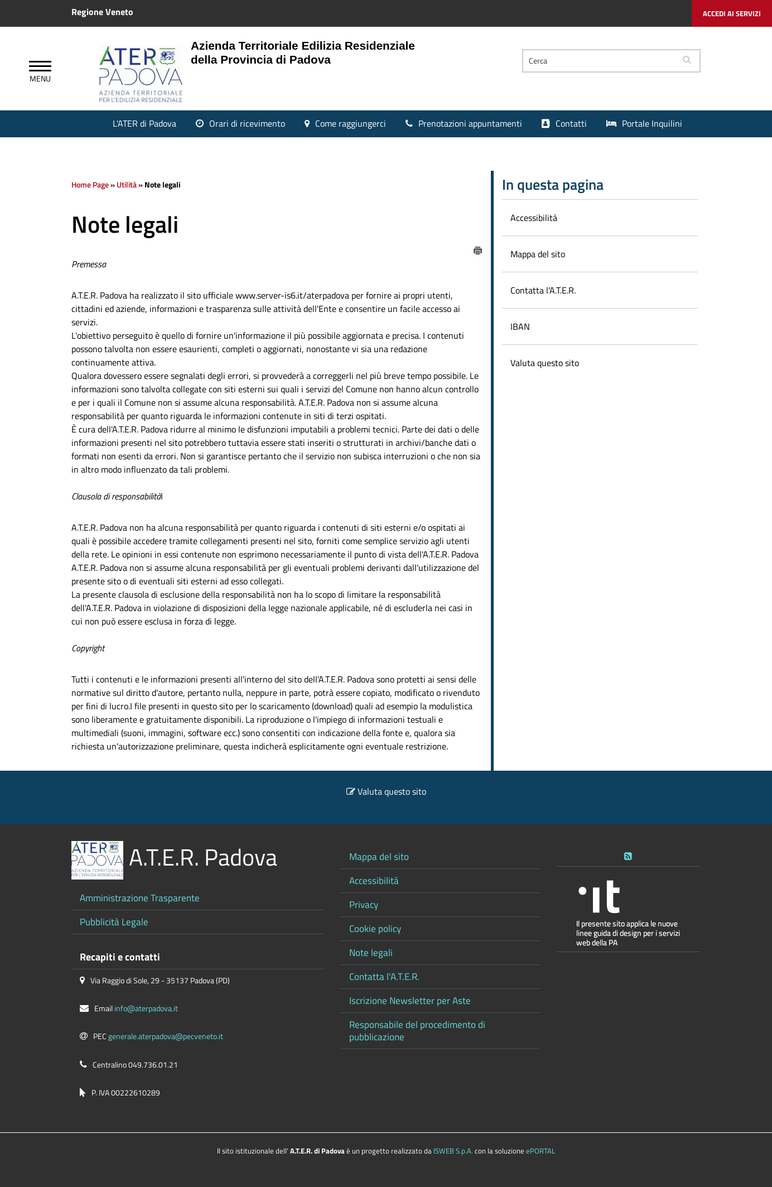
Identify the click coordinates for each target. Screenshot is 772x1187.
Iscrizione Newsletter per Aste (410, 1000)
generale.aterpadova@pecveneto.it (165, 1036)
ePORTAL (540, 1150)
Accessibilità (374, 880)
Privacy (363, 904)
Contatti (571, 123)
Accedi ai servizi (732, 13)
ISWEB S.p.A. (453, 1150)
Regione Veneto (102, 11)
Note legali (371, 952)
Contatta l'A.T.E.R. (384, 976)
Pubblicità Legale (114, 921)
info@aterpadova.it (146, 1008)
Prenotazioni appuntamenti (470, 123)
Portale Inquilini (652, 123)
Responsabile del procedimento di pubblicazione (417, 1030)
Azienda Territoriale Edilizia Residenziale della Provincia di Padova (303, 52)
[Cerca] (598, 60)
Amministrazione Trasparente (140, 897)
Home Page (90, 185)
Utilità (127, 185)
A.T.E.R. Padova (203, 856)
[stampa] (478, 249)
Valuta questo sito (392, 791)
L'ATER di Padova (144, 123)
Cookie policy (375, 928)
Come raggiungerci (350, 123)
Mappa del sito (379, 856)
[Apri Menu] (40, 67)
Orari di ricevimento (247, 123)
